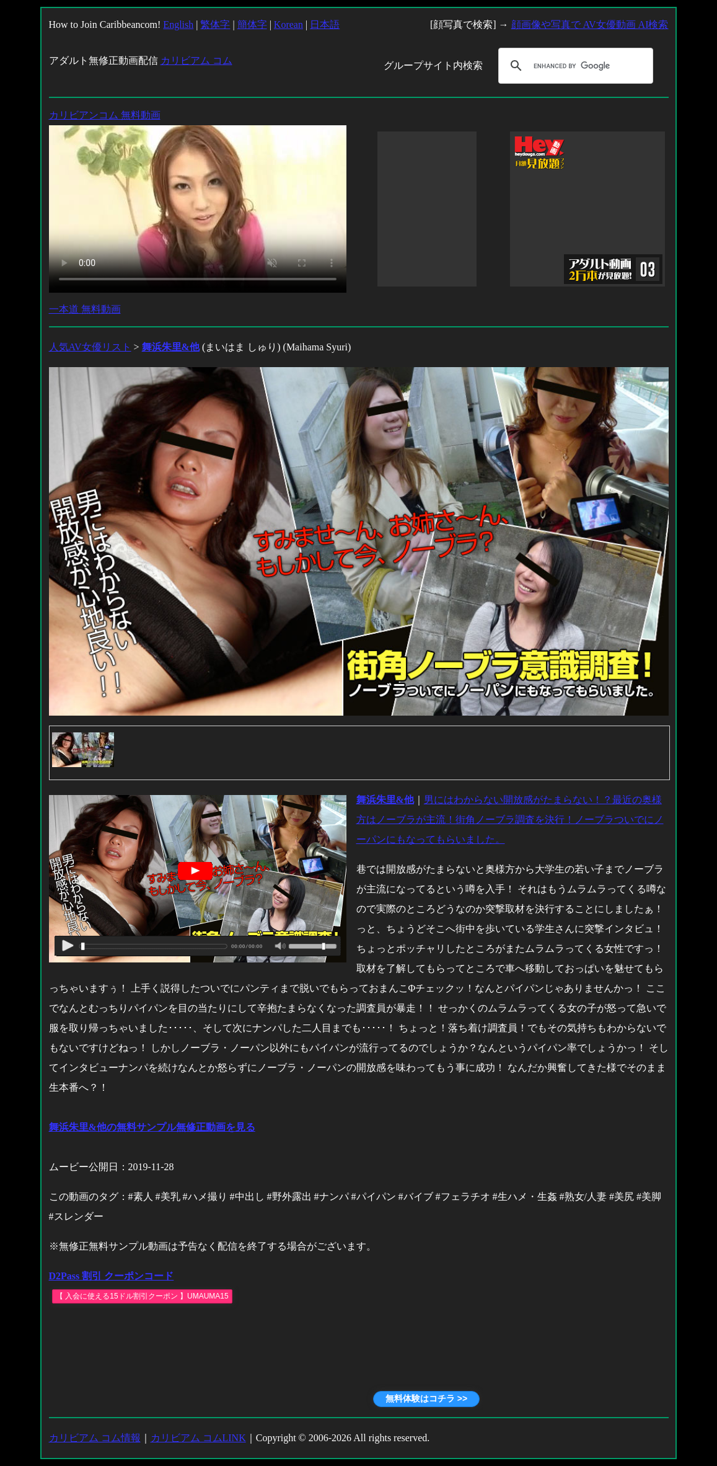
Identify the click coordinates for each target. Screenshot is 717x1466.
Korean (288, 24)
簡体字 (252, 24)
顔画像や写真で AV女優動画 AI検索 (590, 24)
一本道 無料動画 (85, 309)
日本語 (325, 24)
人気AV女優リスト (90, 347)
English (178, 24)
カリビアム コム (196, 60)
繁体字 (215, 24)
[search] (574, 65)
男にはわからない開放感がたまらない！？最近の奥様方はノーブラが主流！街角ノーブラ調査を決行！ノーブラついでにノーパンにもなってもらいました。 (510, 819)
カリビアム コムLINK (198, 1438)
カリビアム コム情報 (95, 1438)
